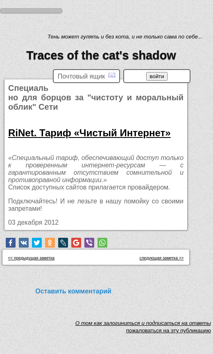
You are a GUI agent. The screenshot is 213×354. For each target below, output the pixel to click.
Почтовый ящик (86, 76)
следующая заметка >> (162, 258)
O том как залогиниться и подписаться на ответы (143, 325)
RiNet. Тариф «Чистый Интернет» (89, 132)
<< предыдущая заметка (31, 258)
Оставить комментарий (73, 291)
